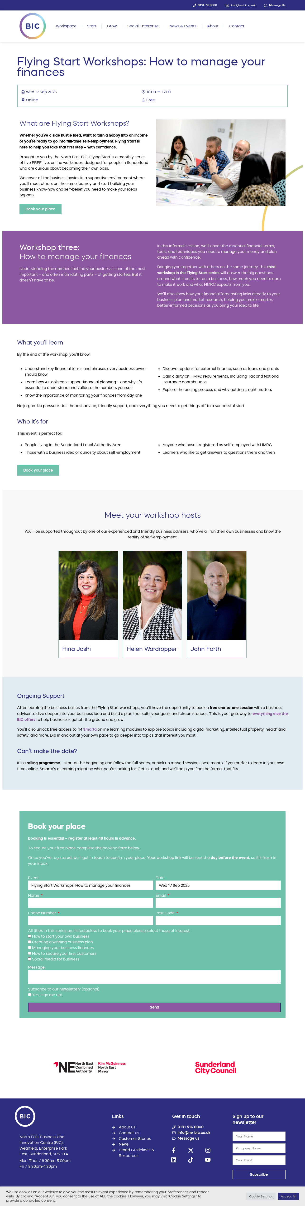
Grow (112, 26)
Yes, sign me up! (47, 994)
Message (36, 967)
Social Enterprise (143, 26)
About (213, 26)
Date (160, 877)
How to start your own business (60, 936)
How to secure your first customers (64, 953)
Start (91, 26)
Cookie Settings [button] (261, 1196)
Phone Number (42, 913)
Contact (236, 26)
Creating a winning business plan (62, 942)
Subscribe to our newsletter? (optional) (63, 989)
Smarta (90, 729)
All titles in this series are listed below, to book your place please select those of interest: (109, 930)
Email (161, 895)
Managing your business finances (63, 947)
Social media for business (55, 959)
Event (33, 877)
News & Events (182, 26)
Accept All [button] (288, 1196)
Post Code (166, 913)
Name (34, 895)
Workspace (66, 26)
